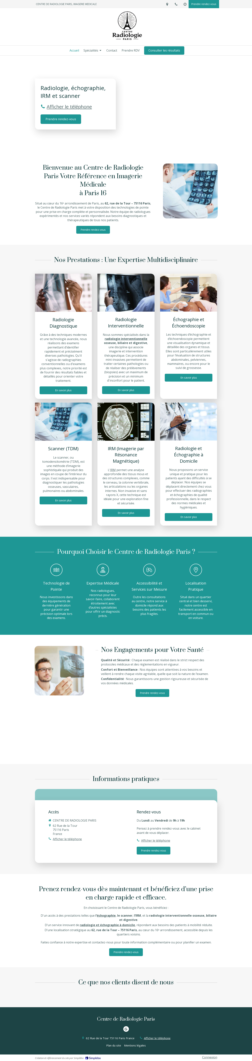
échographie (106, 915)
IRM (113, 470)
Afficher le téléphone (69, 106)
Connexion (209, 1057)
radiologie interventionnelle (126, 339)
